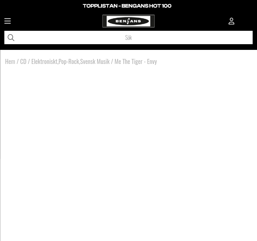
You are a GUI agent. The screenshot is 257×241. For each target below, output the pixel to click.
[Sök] (128, 37)
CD (23, 61)
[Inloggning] (232, 22)
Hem (10, 61)
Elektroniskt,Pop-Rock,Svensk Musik (70, 61)
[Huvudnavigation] (7, 21)
